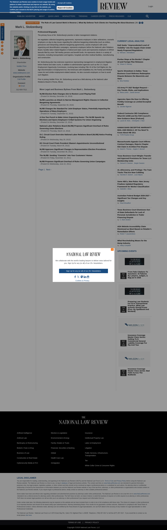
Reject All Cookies (65, 8)
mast (81, 277)
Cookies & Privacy (82, 281)
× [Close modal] (112, 249)
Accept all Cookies (65, 3)
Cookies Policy (15, 12)
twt (78, 276)
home (88, 277)
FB (75, 277)
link (85, 277)
